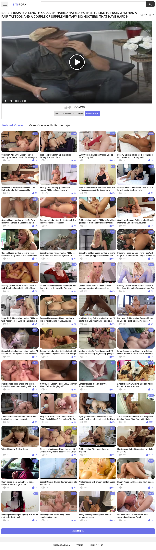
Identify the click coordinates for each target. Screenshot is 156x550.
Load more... (78, 531)
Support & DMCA (61, 545)
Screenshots (68, 113)
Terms (80, 545)
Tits (20, 4)
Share (80, 113)
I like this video (66, 107)
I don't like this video (69, 107)
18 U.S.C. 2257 (96, 545)
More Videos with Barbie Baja (49, 125)
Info (57, 113)
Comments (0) (92, 113)
